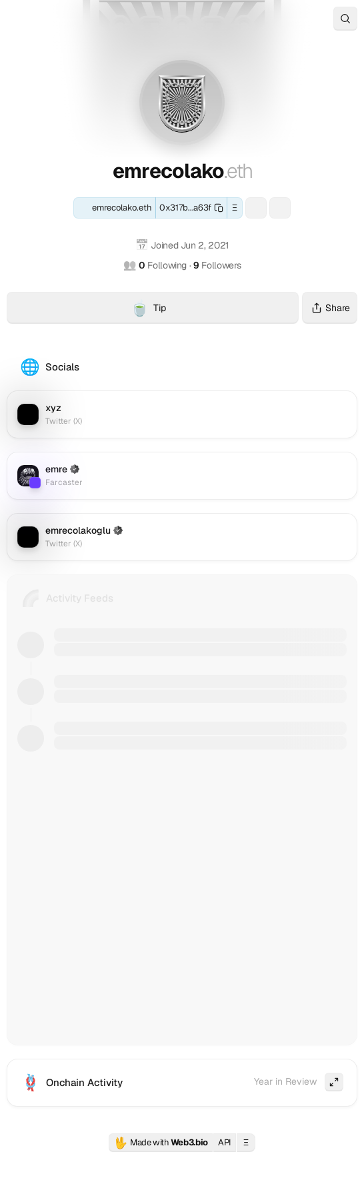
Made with (160, 1143)
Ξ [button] (235, 207)
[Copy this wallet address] (191, 208)
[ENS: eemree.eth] (256, 208)
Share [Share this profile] (329, 307)
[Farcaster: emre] (280, 208)
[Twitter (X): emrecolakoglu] (182, 537)
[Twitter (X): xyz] (182, 414)
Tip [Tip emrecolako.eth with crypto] (214, 310)
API (224, 1142)
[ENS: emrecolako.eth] (114, 208)
